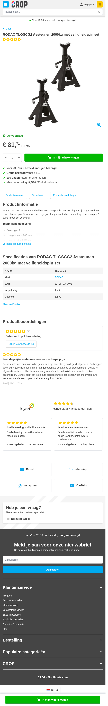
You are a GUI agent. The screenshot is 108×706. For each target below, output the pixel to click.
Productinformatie (15, 195)
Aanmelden (52, 569)
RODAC (59, 277)
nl (53, 690)
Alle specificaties (11, 304)
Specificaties (39, 195)
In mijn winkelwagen (52, 699)
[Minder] (5, 158)
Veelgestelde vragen (13, 610)
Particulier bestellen (13, 619)
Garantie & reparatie (13, 624)
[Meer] (19, 158)
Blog (5, 629)
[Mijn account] (87, 4)
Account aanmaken (13, 600)
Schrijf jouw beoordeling (21, 344)
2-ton (7, 28)
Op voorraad (13, 135)
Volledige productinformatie (17, 243)
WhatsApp (78, 469)
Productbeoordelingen (64, 195)
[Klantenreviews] (53, 370)
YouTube (78, 486)
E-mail (27, 469)
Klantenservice (10, 605)
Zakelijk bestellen (12, 614)
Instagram (27, 486)
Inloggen (7, 595)
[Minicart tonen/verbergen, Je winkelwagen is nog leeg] (100, 4)
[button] (53, 587)
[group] (13, 39)
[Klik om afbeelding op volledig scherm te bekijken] (53, 85)
